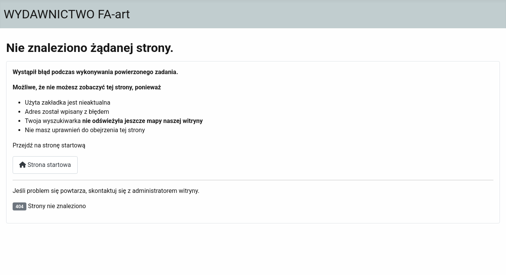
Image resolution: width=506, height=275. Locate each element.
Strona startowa (45, 164)
